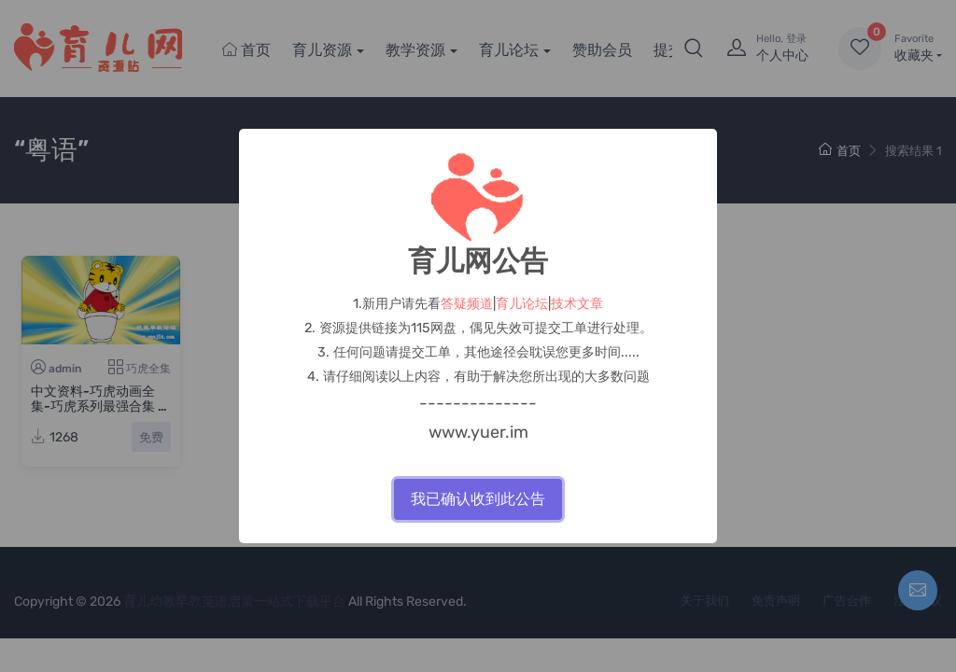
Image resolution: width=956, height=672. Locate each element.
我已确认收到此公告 (478, 499)
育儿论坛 (522, 304)
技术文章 (577, 304)
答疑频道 (467, 304)
